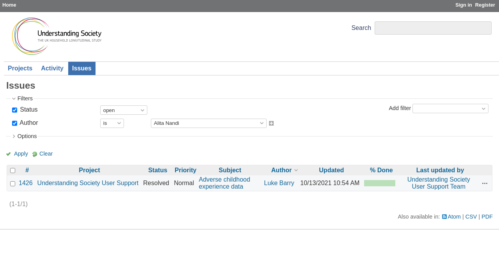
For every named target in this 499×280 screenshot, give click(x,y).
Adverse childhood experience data (224, 183)
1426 (26, 183)
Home (9, 5)
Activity (52, 68)
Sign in (463, 5)
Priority (185, 170)
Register (485, 5)
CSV (471, 217)
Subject (230, 170)
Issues (82, 68)
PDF (487, 217)
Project (89, 170)
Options (27, 136)
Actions (485, 183)
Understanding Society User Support (88, 183)
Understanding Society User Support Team (438, 183)
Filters (25, 98)
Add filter (400, 108)
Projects (20, 68)
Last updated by (440, 170)
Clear (46, 153)
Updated (331, 170)
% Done (381, 170)
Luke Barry (279, 183)
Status (28, 109)
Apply (21, 153)
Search (361, 27)
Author (28, 122)
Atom (454, 217)
